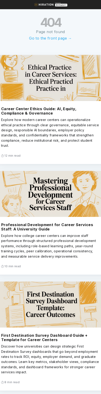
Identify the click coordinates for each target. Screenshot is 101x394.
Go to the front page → (50, 38)
